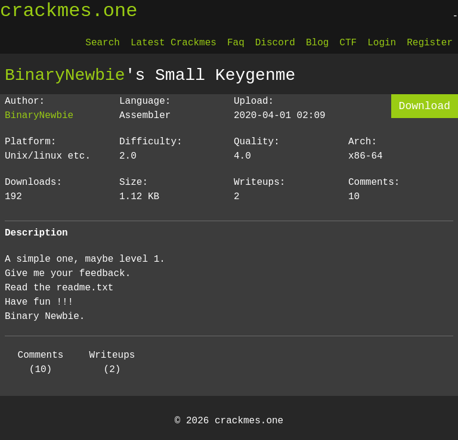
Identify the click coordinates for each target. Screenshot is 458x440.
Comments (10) (41, 362)
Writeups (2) (112, 362)
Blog (317, 42)
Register (430, 42)
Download (424, 106)
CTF (348, 42)
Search (102, 42)
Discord (275, 42)
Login (381, 42)
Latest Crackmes (173, 42)
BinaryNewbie (65, 75)
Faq (236, 42)
